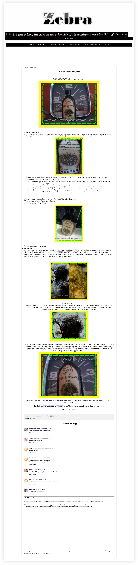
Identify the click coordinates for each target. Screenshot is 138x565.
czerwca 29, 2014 (40, 479)
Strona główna (68, 551)
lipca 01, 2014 (40, 489)
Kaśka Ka (31, 479)
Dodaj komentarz (30, 497)
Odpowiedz (32, 433)
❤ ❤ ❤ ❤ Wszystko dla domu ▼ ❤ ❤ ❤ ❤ (97, 44)
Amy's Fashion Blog (35, 438)
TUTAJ (108, 400)
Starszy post (109, 551)
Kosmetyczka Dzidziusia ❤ (58, 44)
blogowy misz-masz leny (36, 448)
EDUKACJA (32, 44)
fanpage (70, 402)
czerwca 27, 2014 (46, 428)
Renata (31, 469)
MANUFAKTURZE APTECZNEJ (52, 406)
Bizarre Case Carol (34, 428)
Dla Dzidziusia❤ (43, 44)
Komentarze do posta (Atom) (41, 553)
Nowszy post (29, 551)
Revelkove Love (33, 458)
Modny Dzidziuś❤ (74, 44)
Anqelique (32, 489)
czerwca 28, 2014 (45, 458)
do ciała (32, 418)
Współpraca (69, 38)
